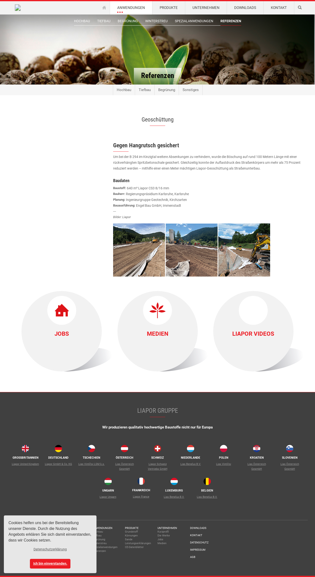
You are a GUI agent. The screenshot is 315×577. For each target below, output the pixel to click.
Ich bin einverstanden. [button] (50, 564)
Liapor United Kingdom (25, 464)
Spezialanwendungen (194, 21)
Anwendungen (102, 528)
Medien (157, 333)
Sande (128, 539)
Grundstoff (131, 531)
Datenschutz (199, 542)
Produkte (131, 528)
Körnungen (131, 535)
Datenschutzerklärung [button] (50, 549)
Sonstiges (191, 90)
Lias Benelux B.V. (190, 464)
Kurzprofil (163, 531)
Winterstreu (156, 21)
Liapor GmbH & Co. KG (58, 464)
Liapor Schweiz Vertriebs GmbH (157, 466)
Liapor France (141, 496)
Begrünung (128, 21)
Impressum (197, 549)
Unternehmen (167, 528)
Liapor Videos (253, 333)
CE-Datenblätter (134, 547)
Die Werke (164, 535)
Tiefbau (103, 21)
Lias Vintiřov (223, 464)
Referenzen (230, 21)
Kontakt (196, 535)
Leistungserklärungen (138, 543)
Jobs (62, 333)
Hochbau (82, 21)
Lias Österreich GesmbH (124, 466)
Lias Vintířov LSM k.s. (91, 464)
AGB (192, 557)
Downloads (198, 528)
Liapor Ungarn (108, 497)
